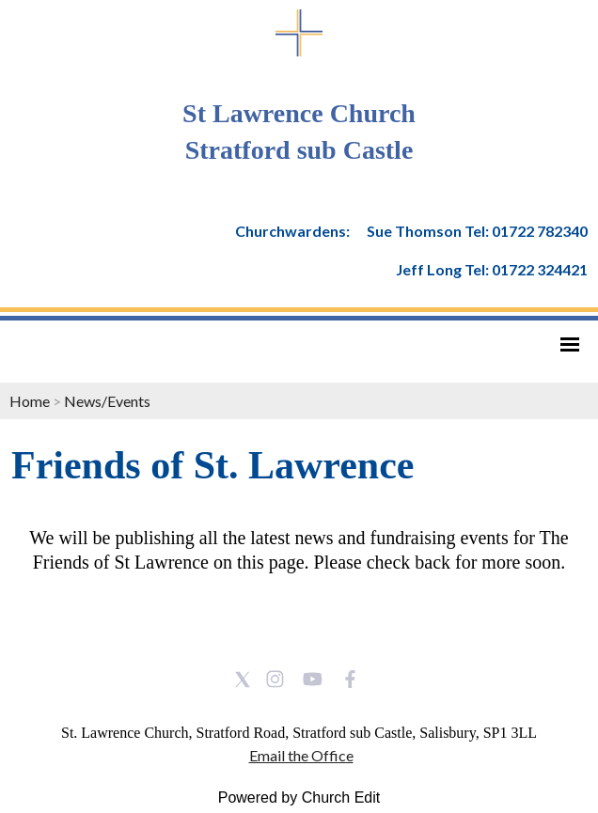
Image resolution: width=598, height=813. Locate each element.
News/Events (107, 401)
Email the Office (301, 755)
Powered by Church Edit (299, 797)
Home (29, 401)
